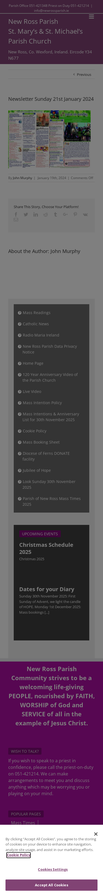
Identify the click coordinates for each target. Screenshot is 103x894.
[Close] (96, 835)
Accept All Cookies (51, 886)
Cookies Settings (53, 871)
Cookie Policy (18, 857)
